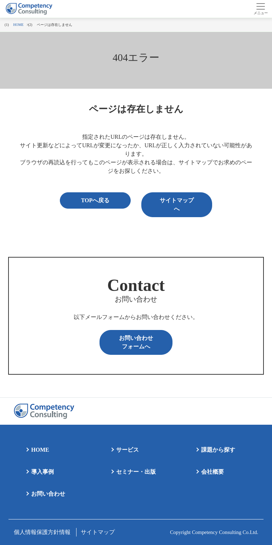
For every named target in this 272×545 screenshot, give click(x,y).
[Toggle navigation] (260, 9)
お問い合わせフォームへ (136, 342)
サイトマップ (98, 532)
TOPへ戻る (95, 200)
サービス (127, 450)
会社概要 (212, 472)
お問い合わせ (48, 494)
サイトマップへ (177, 204)
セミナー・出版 (136, 472)
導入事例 (42, 472)
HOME (40, 450)
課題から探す (218, 450)
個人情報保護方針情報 (42, 532)
